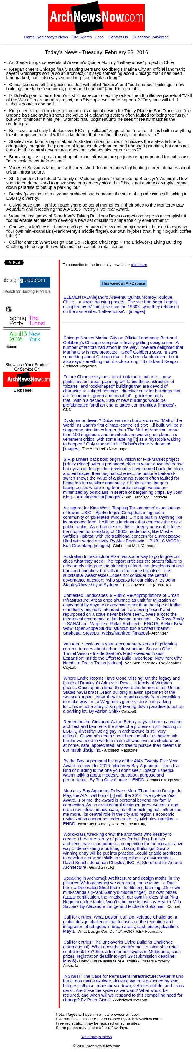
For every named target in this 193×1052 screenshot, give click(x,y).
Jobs (99, 37)
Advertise (160, 37)
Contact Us (118, 37)
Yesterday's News (52, 37)
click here (139, 264)
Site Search (82, 37)
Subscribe (141, 37)
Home (29, 37)
